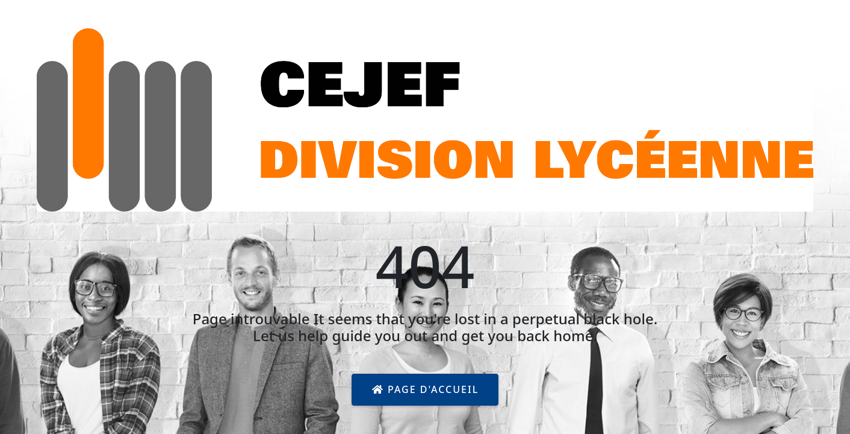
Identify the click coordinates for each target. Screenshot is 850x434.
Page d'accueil (425, 389)
